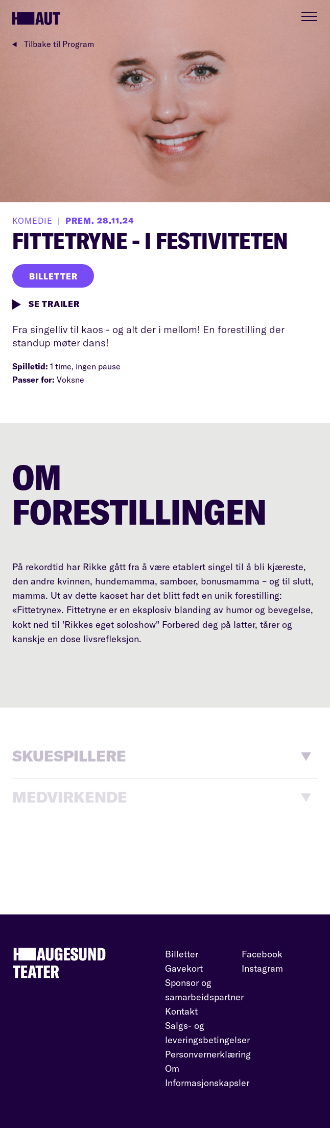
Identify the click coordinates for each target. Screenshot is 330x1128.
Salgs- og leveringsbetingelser (207, 1033)
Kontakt (181, 1011)
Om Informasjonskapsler (207, 1076)
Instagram (262, 968)
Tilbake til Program (53, 44)
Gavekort (184, 968)
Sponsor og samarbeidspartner (204, 990)
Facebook (262, 954)
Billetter (181, 954)
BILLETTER (53, 276)
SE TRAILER (46, 305)
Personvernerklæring (208, 1054)
